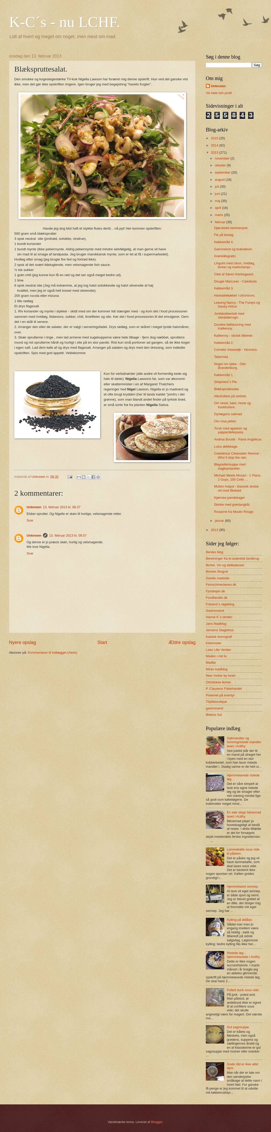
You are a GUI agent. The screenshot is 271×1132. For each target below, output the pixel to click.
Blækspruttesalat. (226, 389)
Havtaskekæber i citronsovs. (234, 295)
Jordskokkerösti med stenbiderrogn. (229, 315)
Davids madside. (218, 578)
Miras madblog (216, 669)
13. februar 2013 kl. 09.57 (68, 535)
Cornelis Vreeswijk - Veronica (235, 350)
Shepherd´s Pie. (226, 382)
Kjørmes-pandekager (229, 498)
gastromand (214, 708)
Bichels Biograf (217, 571)
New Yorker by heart (220, 675)
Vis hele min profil (219, 93)
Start (102, 642)
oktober (221, 165)
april (218, 208)
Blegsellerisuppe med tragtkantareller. (229, 466)
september (223, 172)
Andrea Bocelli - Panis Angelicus (237, 439)
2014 (215, 145)
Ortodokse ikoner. (219, 682)
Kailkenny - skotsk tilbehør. (233, 335)
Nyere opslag (22, 642)
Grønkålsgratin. (225, 256)
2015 (215, 138)
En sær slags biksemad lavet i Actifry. (244, 814)
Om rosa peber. (225, 421)
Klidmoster (213, 643)
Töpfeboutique (216, 702)
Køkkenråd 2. (224, 343)
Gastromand (215, 611)
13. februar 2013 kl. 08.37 (62, 507)
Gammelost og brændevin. (233, 249)
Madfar (211, 662)
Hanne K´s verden (219, 617)
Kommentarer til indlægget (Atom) (52, 652)
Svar (30, 520)
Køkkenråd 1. (224, 375)
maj (218, 201)
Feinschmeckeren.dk (221, 584)
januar (220, 521)
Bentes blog (214, 552)
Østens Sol (214, 715)
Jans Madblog (216, 624)
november (222, 158)
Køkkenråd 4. (224, 242)
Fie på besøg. (224, 235)
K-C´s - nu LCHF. (64, 22)
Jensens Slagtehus (220, 630)
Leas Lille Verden (218, 650)
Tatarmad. (221, 357)
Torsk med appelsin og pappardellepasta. (230, 430)
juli (217, 186)
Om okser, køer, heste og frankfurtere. (232, 405)
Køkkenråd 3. (224, 288)
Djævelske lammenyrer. (231, 228)
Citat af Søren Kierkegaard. (234, 274)
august (220, 180)
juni (218, 194)
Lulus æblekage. (226, 446)
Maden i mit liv (216, 656)
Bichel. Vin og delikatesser (225, 565)
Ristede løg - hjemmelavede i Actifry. (243, 955)
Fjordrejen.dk (215, 591)
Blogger (156, 1122)
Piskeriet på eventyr (220, 695)
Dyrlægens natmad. (228, 414)
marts (219, 215)
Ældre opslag (182, 642)
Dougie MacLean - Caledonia (235, 281)
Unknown (34, 507)
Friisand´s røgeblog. (220, 604)
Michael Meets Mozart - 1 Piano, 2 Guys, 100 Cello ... (237, 477)
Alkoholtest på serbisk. (230, 396)
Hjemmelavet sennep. (243, 886)
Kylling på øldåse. (240, 920)
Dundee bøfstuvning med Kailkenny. (232, 326)
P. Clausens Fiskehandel (224, 688)
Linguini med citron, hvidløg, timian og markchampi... (234, 265)
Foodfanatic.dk (216, 597)
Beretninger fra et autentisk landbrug (232, 558)
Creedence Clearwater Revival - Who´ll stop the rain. (237, 455)
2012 (215, 530)
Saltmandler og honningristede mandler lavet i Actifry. (244, 742)
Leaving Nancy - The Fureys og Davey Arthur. (237, 304)
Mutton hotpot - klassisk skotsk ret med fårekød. (236, 488)
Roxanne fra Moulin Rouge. (234, 512)
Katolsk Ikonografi (219, 637)
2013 (215, 152)
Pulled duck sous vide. (243, 990)
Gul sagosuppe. (238, 1027)
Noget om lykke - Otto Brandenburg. (230, 366)
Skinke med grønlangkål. (232, 504)
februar (220, 222)
